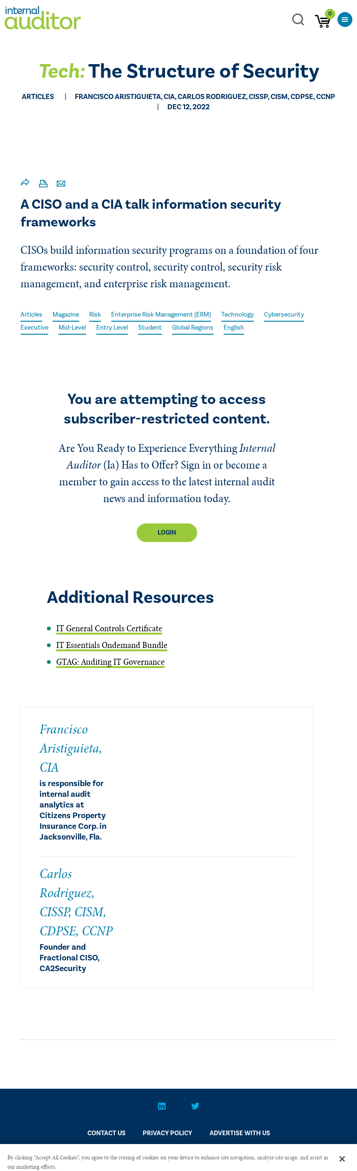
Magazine (66, 315)
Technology (237, 315)
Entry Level (112, 328)
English (234, 328)
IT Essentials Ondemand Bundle (111, 645)
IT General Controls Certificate (109, 628)
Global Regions (192, 328)
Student (150, 328)
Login (167, 533)
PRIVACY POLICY (167, 1133)
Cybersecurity (284, 315)
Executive (34, 328)
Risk (95, 315)
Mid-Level (72, 328)
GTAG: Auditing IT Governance (110, 661)
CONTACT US (106, 1133)
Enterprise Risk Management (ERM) (161, 315)
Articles (31, 315)
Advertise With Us (240, 1133)
